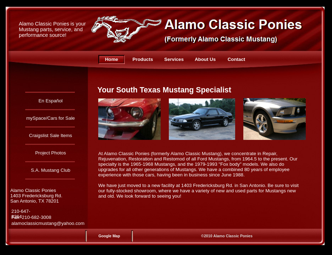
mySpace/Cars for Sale (50, 118)
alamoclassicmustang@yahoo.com (47, 223)
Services (174, 59)
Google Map (109, 236)
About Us (205, 59)
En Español (50, 100)
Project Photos (50, 152)
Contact (236, 59)
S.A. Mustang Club (50, 170)
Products (143, 59)
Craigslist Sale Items (50, 135)
